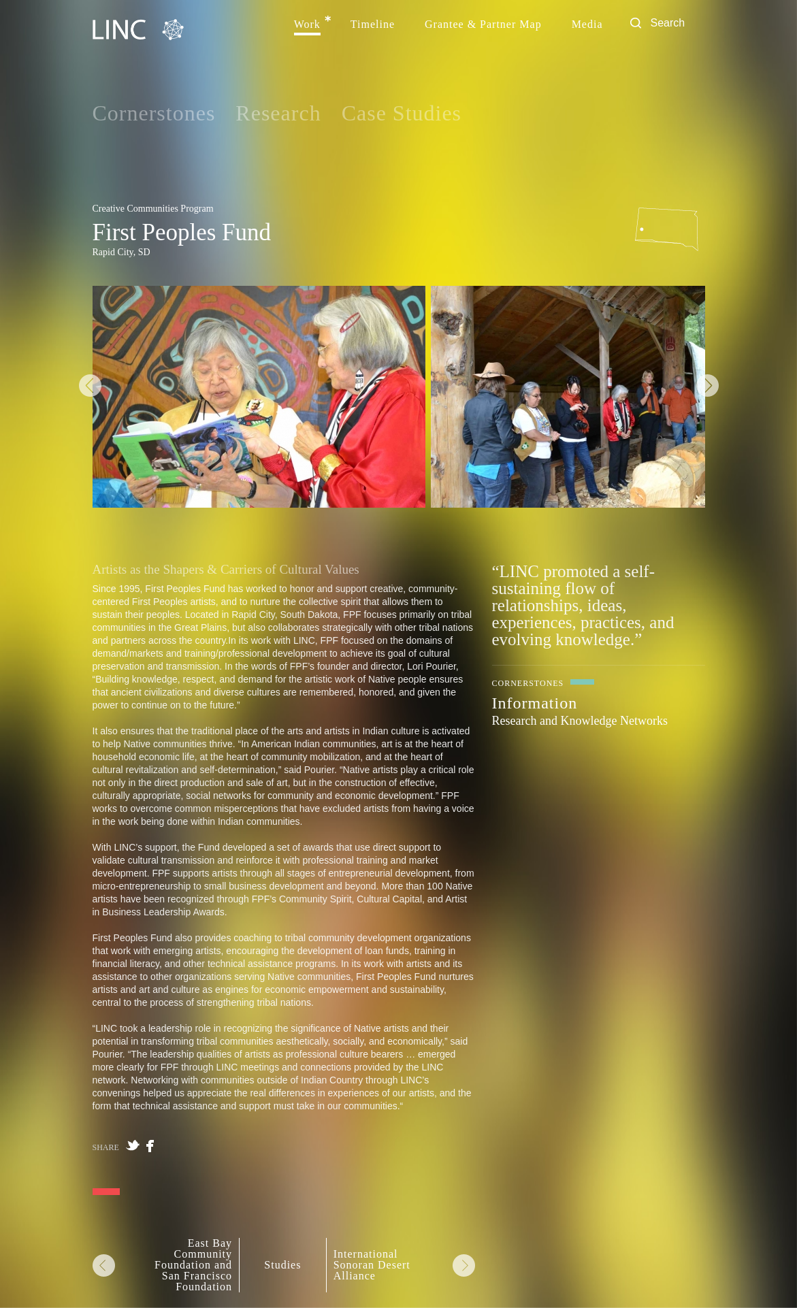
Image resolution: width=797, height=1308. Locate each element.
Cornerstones (154, 113)
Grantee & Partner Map (483, 24)
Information (535, 703)
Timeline (373, 24)
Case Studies (401, 113)
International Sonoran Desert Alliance (372, 1265)
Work (307, 24)
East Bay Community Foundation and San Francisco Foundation (193, 1265)
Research (278, 113)
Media (587, 24)
